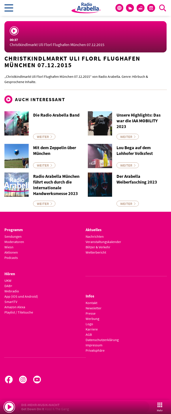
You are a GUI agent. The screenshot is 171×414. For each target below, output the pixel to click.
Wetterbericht (96, 252)
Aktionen (11, 252)
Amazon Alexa (14, 307)
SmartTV (10, 301)
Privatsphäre (95, 350)
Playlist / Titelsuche (18, 312)
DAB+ (8, 286)
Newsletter (93, 308)
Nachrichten (95, 236)
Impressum (94, 345)
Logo (89, 324)
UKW (7, 280)
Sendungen (13, 236)
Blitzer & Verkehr (98, 247)
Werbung (92, 318)
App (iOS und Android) (21, 296)
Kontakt (91, 303)
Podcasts (11, 257)
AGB (89, 334)
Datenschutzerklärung (102, 340)
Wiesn (8, 247)
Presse (91, 313)
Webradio (11, 291)
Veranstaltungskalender (103, 241)
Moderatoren (14, 241)
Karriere (92, 329)
